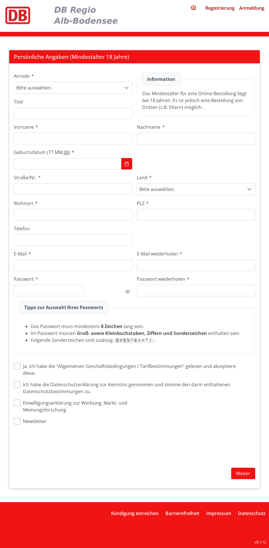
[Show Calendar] (126, 163)
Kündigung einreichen (135, 513)
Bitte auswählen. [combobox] (34, 88)
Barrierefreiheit (182, 513)
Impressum (218, 513)
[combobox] (73, 215)
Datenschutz (252, 513)
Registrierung (220, 8)
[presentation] (180, 443)
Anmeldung (251, 8)
